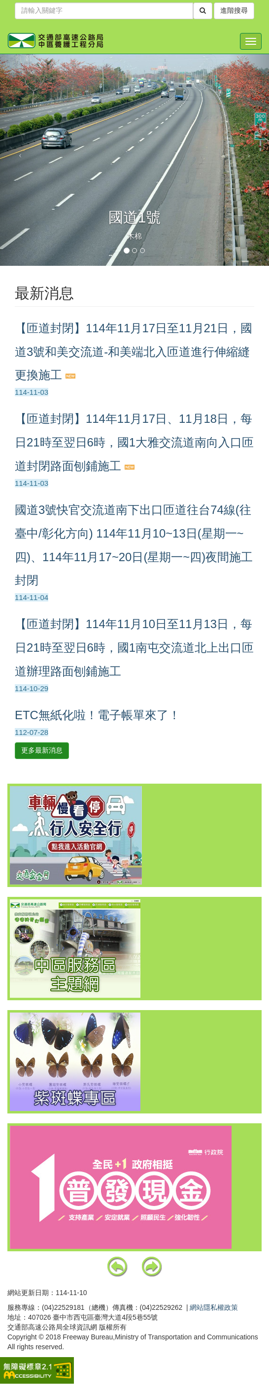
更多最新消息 (42, 750)
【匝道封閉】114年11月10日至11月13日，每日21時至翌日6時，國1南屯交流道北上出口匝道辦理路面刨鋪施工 (134, 647)
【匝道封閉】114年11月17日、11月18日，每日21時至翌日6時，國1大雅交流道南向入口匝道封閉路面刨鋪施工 (134, 442)
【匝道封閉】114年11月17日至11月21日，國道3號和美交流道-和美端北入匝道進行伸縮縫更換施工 (133, 351)
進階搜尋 (234, 10)
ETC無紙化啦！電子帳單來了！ (97, 715)
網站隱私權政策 (214, 1307)
